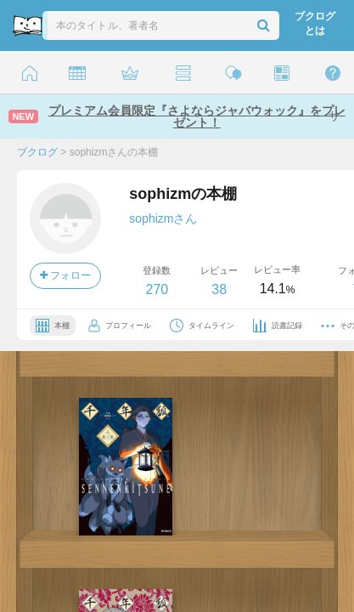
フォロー (65, 275)
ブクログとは (315, 23)
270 (156, 289)
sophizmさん (163, 218)
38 (219, 289)
